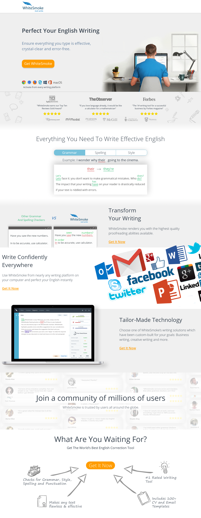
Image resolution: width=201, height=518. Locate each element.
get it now (10, 288)
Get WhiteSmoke (38, 63)
